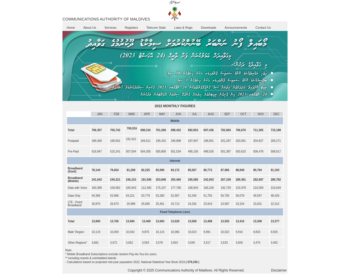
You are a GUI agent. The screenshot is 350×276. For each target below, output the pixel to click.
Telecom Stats (156, 27)
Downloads (208, 27)
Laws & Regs (183, 27)
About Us (89, 27)
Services (110, 27)
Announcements (236, 27)
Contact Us (263, 27)
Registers (131, 27)
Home (71, 27)
